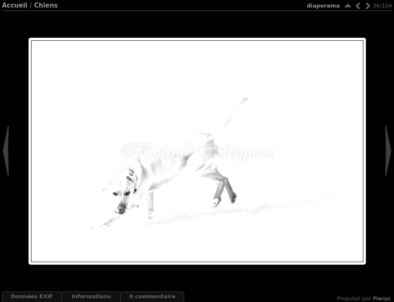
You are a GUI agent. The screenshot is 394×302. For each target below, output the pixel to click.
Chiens (46, 5)
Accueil (15, 5)
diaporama (323, 6)
